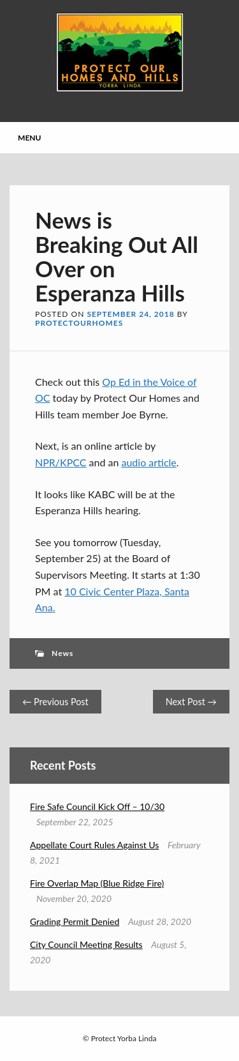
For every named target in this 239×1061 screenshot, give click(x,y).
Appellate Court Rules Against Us (94, 844)
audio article (148, 462)
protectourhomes (79, 323)
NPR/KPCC (60, 462)
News (62, 653)
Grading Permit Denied (74, 921)
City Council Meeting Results (86, 944)
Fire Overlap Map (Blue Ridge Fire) (97, 883)
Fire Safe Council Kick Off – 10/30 (97, 806)
